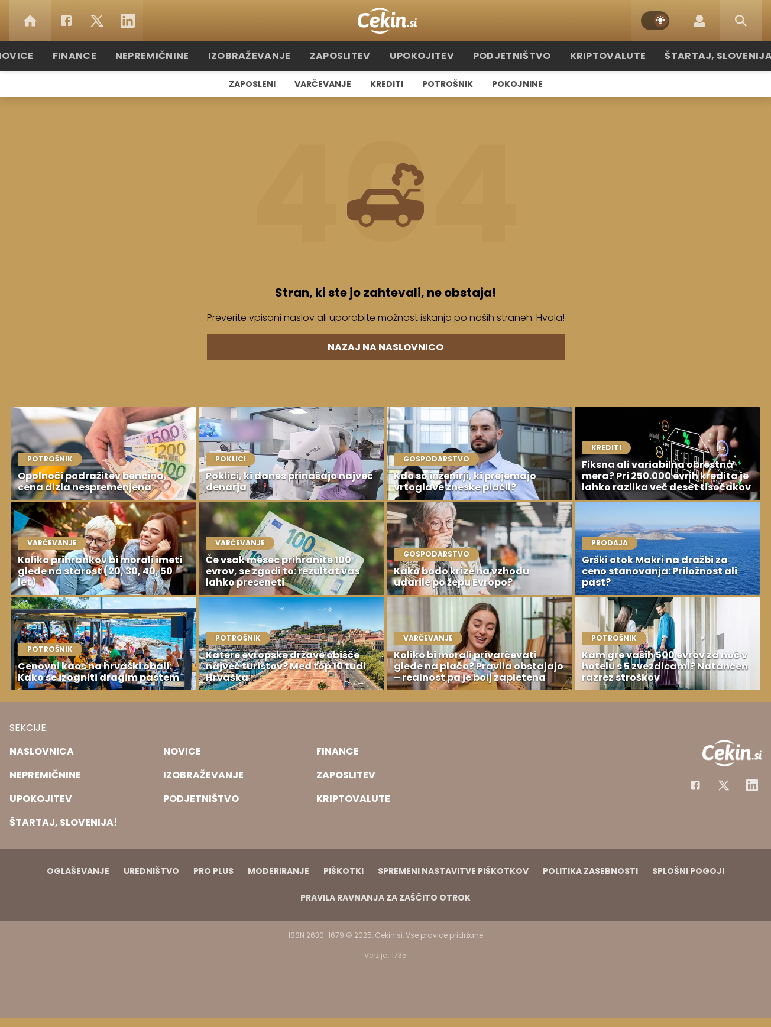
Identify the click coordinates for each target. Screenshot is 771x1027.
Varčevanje (322, 84)
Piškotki (343, 871)
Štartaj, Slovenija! (697, 56)
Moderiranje (278, 871)
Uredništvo (151, 871)
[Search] (741, 20)
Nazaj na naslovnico (385, 347)
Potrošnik (447, 84)
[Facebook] (66, 20)
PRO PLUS (213, 871)
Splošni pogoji (688, 871)
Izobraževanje (262, 56)
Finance (99, 56)
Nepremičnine (172, 56)
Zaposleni (252, 84)
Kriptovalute (594, 56)
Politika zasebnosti (590, 871)
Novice (42, 56)
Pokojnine (517, 84)
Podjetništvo (505, 56)
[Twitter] (97, 20)
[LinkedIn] (127, 20)
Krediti (386, 84)
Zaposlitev (346, 56)
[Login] (699, 20)
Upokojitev (422, 56)
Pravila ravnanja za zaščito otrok (385, 898)
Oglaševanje (78, 871)
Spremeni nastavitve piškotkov (453, 871)
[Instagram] (752, 785)
